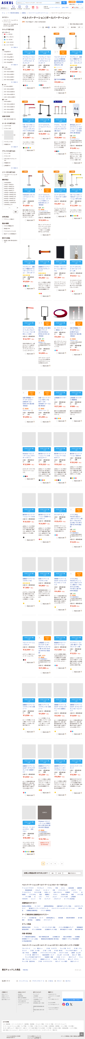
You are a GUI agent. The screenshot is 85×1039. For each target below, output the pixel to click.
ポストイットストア (23, 1030)
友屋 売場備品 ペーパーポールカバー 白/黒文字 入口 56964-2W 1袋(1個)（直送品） (28, 401)
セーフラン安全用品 (69, 898)
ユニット (33, 898)
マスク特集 (48, 1028)
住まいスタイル (58, 892)
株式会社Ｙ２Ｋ (41, 342)
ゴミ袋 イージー (60, 957)
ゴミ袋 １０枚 (47, 950)
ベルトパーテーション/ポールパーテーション (38, 13)
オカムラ (37, 890)
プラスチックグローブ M (38, 981)
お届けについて (6, 996)
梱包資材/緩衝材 (70, 917)
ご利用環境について (38, 999)
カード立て (38, 906)
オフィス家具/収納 (37, 929)
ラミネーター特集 (49, 1024)
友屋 (40, 894)
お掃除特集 (51, 1026)
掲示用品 (30, 920)
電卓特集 (27, 1024)
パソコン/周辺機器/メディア (66, 927)
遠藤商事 (79, 888)
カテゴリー (4, 8)
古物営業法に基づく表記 (38, 1003)
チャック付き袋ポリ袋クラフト (33, 957)
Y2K (40, 898)
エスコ (63, 888)
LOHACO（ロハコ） (53, 994)
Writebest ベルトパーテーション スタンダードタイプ (29, 455)
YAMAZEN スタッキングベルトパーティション (29, 197)
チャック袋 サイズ (65, 948)
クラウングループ (63, 890)
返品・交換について (6, 999)
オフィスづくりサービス (35, 1030)
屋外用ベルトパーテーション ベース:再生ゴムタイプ (44, 455)
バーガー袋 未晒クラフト (32, 955)
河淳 (54, 890)
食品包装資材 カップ (48, 955)
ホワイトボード (48, 920)
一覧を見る (25, 970)
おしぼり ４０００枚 (63, 955)
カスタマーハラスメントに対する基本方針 (23, 1000)
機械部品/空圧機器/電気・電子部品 (50, 939)
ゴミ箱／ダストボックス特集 (40, 1026)
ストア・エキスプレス (74, 139)
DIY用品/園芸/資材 (27, 941)
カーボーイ (46, 890)
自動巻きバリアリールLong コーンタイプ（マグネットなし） (60, 768)
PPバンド (59, 981)
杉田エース (47, 892)
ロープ (41, 917)
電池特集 (32, 1024)
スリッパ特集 (64, 1026)
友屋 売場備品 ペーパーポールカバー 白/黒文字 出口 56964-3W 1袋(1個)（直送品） (75, 332)
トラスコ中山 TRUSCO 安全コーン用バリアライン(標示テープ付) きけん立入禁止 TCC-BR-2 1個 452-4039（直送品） (76, 520)
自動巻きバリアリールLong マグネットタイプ (44, 268)
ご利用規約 (36, 996)
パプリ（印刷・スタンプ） (53, 1000)
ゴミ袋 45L (50, 981)
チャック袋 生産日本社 (28, 961)
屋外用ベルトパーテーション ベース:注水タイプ (60, 455)
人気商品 (57, 33)
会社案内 (20, 994)
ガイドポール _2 (59, 514)
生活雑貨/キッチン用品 (51, 929)
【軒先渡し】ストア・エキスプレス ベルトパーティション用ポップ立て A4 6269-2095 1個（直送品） (76, 129)
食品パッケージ (74, 961)
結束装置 (60, 917)
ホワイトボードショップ (60, 1024)
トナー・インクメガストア (17, 1024)
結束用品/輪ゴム (50, 917)
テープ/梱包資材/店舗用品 (13, 13)
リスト (41, 27)
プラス (47, 896)
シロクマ (73, 890)
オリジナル (58, 101)
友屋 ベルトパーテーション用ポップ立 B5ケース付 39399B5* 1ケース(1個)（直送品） (44, 401)
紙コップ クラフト (73, 959)
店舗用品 (24, 13)
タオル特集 (70, 1026)
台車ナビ (25, 1028)
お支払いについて (6, 997)
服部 (72, 894)
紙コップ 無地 (76, 955)
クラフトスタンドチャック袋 (48, 952)
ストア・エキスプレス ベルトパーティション (44, 127)
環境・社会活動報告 (23, 997)
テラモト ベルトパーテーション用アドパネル (60, 268)
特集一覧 (55, 1030)
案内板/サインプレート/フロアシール (38, 908)
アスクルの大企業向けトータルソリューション (54, 1008)
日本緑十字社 (64, 894)
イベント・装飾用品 (46, 910)
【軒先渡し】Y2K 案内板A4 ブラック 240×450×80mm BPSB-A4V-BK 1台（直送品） (44, 332)
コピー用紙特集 (6, 1024)
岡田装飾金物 (28, 890)
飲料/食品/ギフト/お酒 (66, 929)
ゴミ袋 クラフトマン (59, 959)
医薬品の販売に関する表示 (38, 1010)
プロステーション (74, 340)
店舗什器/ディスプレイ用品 (64, 906)
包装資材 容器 (49, 957)
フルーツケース (26, 948)
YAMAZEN (25, 898)
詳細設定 (58, 2)
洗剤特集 (57, 1026)
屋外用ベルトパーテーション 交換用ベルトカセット (44, 516)
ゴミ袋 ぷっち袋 (34, 950)
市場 (56, 888)
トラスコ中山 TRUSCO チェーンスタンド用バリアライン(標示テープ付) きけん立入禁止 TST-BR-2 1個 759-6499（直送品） (76, 584)
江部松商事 (71, 888)
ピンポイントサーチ (46, 1030)
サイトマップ (36, 994)
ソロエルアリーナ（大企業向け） (54, 996)
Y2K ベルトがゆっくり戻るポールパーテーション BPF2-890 (76, 197)
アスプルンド (40, 888)
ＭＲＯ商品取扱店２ (74, 533)
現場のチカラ (18, 1028)
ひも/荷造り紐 (32, 917)
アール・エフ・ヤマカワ (28, 888)
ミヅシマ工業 (64, 896)
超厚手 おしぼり (76, 952)
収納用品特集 (65, 1028)
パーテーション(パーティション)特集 (11, 1026)
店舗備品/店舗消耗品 (32, 910)
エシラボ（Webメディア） (53, 1005)
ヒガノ (40, 896)
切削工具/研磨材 (67, 936)
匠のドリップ (72, 957)
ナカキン (55, 894)
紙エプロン (68, 981)
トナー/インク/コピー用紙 (48, 927)
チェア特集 (23, 1026)
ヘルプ (80, 4)
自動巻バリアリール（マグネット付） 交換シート (29, 706)
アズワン (49, 888)
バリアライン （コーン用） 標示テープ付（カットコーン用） (76, 644)
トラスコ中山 (32, 894)
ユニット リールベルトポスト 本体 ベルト (29, 829)
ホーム (3, 13)
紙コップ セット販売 (61, 961)
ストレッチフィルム (23, 981)
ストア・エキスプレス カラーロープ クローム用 (75, 268)
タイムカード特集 (40, 1024)
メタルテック (57, 898)
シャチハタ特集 (73, 1028)
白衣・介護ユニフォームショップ (10, 1030)
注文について (5, 994)
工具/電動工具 (56, 936)
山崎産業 (73, 896)
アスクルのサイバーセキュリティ (23, 1003)
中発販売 (67, 892)
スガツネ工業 (37, 892)
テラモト (75, 892)
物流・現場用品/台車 (44, 936)
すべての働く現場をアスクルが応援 (37, 1028)
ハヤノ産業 (28, 896)
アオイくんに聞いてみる (73, 999)
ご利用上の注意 (37, 1001)
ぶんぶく (55, 896)
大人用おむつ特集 (57, 1028)
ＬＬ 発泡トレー (38, 948)
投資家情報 (21, 996)
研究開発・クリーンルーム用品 (30, 939)
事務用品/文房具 (26, 927)
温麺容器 (34, 952)
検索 (64, 2)
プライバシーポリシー (38, 997)
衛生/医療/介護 (79, 929)
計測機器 (77, 936)
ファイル (36, 927)
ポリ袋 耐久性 (58, 950)
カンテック (47, 898)
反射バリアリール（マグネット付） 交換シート (44, 706)
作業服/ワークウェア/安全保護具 (70, 939)
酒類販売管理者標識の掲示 (38, 1007)
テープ (23, 917)
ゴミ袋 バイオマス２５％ (45, 961)
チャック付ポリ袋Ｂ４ (71, 950)
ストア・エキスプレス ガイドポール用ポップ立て (60, 197)
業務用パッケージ (45, 959)
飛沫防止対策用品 (26, 906)
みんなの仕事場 (52, 1002)
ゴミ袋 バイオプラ (51, 948)
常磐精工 (47, 894)
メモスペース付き (63, 952)
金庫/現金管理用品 (49, 906)
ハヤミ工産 (80, 894)
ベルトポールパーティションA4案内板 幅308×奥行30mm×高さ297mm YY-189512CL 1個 (60, 61)
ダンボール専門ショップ (8, 1028)
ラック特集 (30, 1026)
